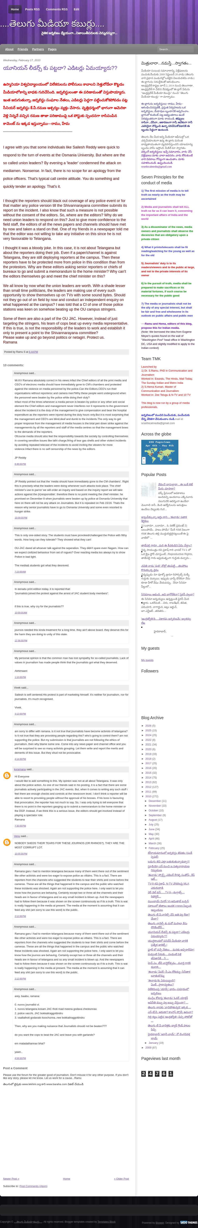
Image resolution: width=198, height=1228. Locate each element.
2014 (148, 777)
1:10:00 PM (20, 677)
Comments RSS (57, 9)
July (151, 824)
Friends (23, 49)
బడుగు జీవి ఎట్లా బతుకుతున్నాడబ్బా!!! (169, 861)
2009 (148, 1047)
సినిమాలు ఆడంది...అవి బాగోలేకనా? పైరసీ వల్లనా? (167, 594)
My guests (147, 660)
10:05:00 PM (21, 854)
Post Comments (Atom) (33, 1186)
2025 (148, 730)
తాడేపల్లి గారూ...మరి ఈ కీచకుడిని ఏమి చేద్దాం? (166, 545)
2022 (148, 739)
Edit (76, 9)
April (151, 838)
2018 (148, 758)
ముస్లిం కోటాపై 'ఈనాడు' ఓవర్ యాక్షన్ (168, 998)
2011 (148, 791)
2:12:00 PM (20, 916)
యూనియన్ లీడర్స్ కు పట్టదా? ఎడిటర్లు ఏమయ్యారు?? (60, 68)
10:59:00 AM (21, 612)
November (155, 805)
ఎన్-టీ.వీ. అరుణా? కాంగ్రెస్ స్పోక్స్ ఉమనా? (170, 1012)
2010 (148, 796)
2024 (148, 735)
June (151, 829)
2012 (148, 786)
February (154, 848)
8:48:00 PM (20, 464)
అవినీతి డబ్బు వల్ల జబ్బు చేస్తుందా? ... (168, 1002)
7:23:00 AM (20, 571)
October (153, 810)
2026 (148, 725)
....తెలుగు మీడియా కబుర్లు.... (52, 23)
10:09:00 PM (21, 518)
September (155, 815)
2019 (148, 754)
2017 (148, 763)
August (153, 819)
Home (15, 9)
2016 (148, 768)
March (152, 843)
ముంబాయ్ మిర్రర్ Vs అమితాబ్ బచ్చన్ (168, 901)
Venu (17, 836)
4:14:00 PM (20, 759)
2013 (148, 782)
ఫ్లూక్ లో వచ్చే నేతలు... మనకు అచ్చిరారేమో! (171, 949)
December (155, 800)
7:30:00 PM (20, 826)
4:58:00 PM (20, 1058)
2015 (148, 772)
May (151, 834)
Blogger (160, 1222)
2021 (148, 744)
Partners (38, 49)
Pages (52, 49)
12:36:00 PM (21, 640)
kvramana (20, 769)
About (9, 49)
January (153, 1042)
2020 (148, 749)
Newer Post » (11, 1178)
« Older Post (121, 1178)
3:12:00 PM (20, 714)
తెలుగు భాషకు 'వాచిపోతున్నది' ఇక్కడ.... (169, 1007)
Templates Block (107, 1221)
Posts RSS (32, 9)
